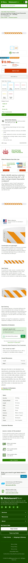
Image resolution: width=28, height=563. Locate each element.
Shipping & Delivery (19, 537)
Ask (23, 336)
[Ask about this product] (14, 336)
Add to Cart (6, 170)
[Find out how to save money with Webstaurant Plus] (1, 163)
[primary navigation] (4, 2)
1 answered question (13, 17)
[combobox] (14, 5)
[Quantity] (3, 71)
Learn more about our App (12, 492)
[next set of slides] (27, 167)
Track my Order (14, 533)
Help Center (14, 529)
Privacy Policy (17, 342)
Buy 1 (2, 59)
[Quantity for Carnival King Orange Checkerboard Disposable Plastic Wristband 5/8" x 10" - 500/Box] (18, 170)
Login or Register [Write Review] (14, 460)
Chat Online (6, 537)
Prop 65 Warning (6, 389)
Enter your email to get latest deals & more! (13, 473)
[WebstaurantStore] (14, 498)
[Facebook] (10, 507)
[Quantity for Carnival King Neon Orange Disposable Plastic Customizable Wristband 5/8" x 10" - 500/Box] (2, 170)
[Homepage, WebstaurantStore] (14, 2)
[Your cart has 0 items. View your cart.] (25, 2)
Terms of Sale (14, 544)
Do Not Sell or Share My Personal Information (14, 553)
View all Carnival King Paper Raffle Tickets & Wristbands (17, 151)
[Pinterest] (17, 507)
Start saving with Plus (11, 485)
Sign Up (24, 476)
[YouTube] (6, 507)
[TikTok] (13, 507)
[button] (12, 48)
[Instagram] (2, 507)
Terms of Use (10, 342)
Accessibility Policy (14, 551)
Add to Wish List (14, 76)
